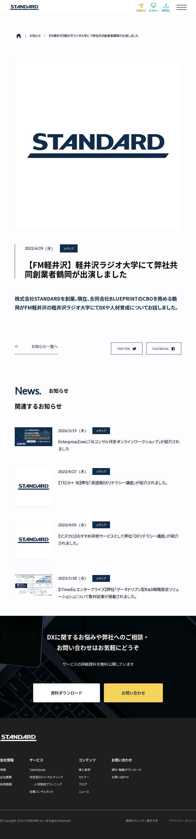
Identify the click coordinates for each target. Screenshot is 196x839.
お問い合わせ (120, 777)
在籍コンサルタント (41, 791)
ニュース (84, 791)
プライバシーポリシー (182, 820)
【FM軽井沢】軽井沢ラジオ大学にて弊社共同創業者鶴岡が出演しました (93, 35)
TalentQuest (37, 769)
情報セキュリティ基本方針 (142, 820)
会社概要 (6, 777)
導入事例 (84, 769)
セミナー (84, 777)
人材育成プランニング (48, 784)
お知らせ (35, 35)
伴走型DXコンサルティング (46, 777)
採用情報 (6, 784)
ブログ (83, 784)
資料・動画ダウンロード (126, 769)
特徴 (3, 769)
